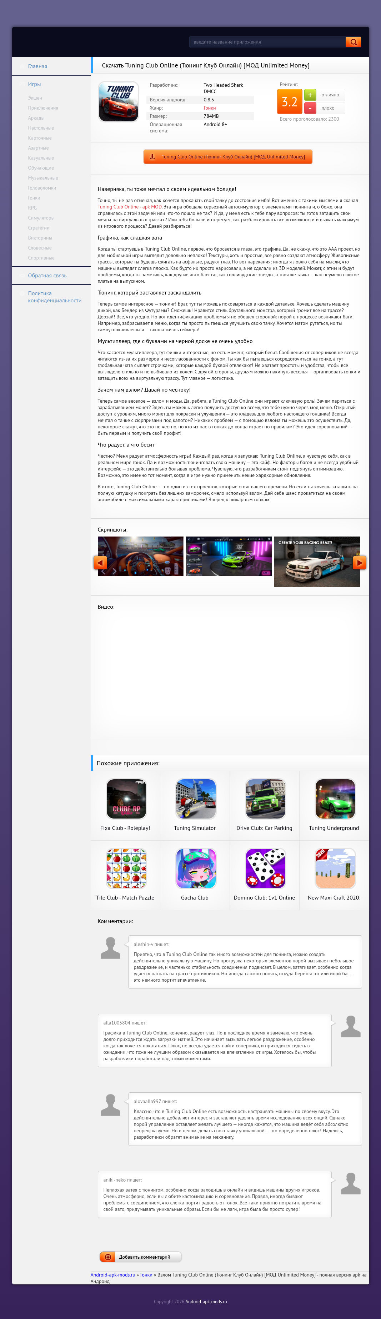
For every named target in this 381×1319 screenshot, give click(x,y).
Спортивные (41, 258)
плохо (319, 108)
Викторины (40, 238)
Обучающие (41, 168)
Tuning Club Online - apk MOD (130, 206)
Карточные (40, 138)
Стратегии (39, 228)
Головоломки (42, 188)
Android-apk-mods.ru (206, 1302)
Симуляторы (41, 218)
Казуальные (41, 158)
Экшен (35, 98)
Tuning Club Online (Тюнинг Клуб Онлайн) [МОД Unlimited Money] (233, 156)
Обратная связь (43, 275)
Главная (33, 66)
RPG (32, 208)
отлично (321, 95)
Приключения (43, 108)
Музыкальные (43, 178)
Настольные (41, 128)
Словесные (40, 248)
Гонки (34, 198)
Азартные (38, 148)
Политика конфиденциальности (50, 297)
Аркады (36, 118)
